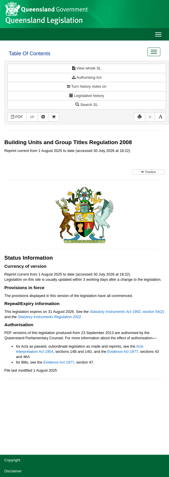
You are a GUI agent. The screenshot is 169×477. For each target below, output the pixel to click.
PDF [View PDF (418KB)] (17, 117)
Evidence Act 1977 (122, 351)
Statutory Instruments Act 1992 (115, 311)
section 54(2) (153, 311)
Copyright (12, 460)
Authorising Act (87, 77)
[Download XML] (32, 117)
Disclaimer (13, 471)
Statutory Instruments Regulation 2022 (49, 317)
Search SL (86, 104)
